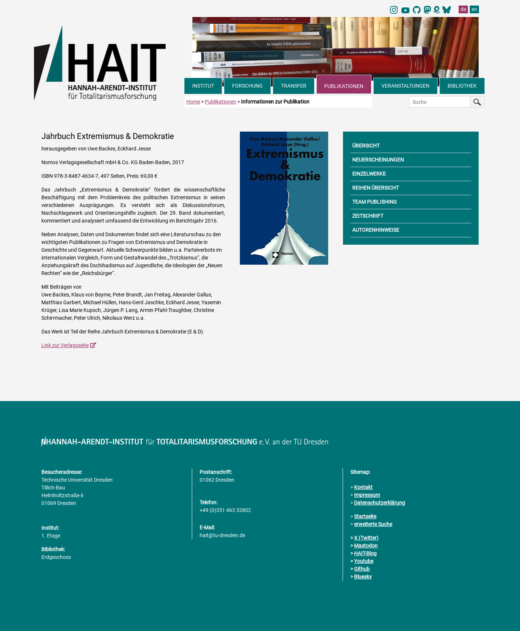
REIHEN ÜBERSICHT (375, 188)
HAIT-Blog (365, 553)
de (463, 9)
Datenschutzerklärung (379, 503)
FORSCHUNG (247, 86)
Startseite (365, 516)
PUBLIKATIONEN (343, 86)
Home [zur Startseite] (193, 102)
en (474, 9)
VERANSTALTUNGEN (405, 86)
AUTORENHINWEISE (375, 230)
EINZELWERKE (369, 174)
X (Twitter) (366, 538)
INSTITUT (203, 86)
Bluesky (363, 577)
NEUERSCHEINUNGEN (378, 160)
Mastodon (366, 546)
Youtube (363, 561)
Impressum (367, 495)
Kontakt (363, 487)
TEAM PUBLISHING (374, 202)
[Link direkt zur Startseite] (109, 62)
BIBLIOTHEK (462, 86)
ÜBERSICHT (366, 146)
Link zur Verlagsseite (65, 345)
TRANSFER (293, 86)
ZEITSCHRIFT (367, 216)
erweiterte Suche (373, 524)
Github (362, 569)
